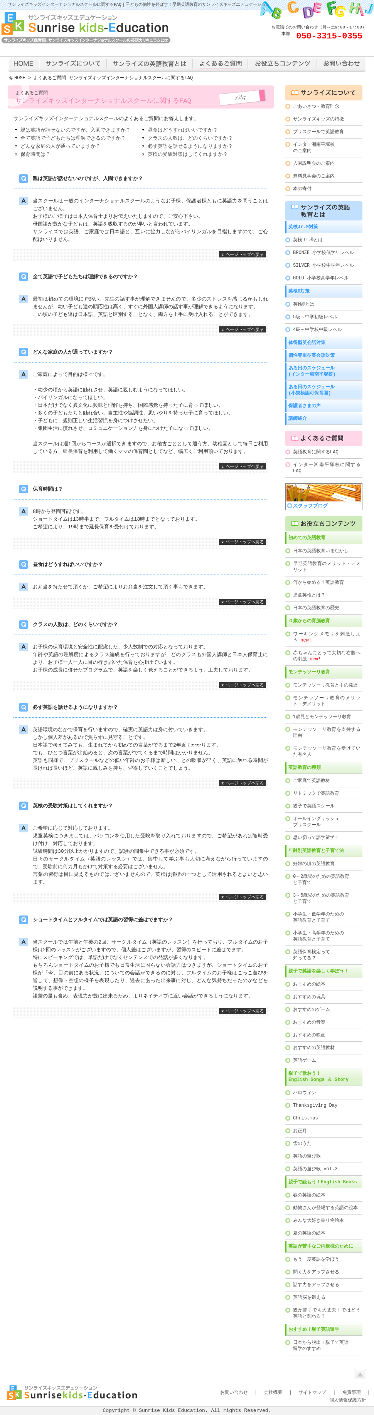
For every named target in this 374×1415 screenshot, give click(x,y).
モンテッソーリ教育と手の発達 (325, 685)
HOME (19, 78)
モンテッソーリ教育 (309, 672)
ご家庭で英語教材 (311, 780)
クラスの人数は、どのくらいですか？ (190, 138)
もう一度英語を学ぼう (316, 1259)
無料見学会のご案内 (314, 176)
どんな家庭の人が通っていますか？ (60, 147)
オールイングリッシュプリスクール (316, 821)
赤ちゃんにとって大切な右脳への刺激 (327, 656)
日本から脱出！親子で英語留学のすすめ (321, 1345)
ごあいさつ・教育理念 (316, 106)
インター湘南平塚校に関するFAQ (327, 467)
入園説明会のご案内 (314, 163)
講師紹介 (297, 418)
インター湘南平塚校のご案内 (314, 147)
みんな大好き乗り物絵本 (318, 1220)
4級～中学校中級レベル (317, 329)
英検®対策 (299, 291)
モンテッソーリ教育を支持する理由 (327, 732)
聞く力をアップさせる (316, 1272)
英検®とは (303, 304)
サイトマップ (312, 1392)
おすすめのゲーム (311, 1009)
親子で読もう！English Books (322, 1182)
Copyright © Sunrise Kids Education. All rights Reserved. (187, 1410)
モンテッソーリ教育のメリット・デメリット (327, 701)
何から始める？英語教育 (318, 582)
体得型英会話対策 (306, 342)
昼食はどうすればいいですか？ (183, 130)
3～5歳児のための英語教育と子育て (321, 898)
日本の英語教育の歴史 (316, 608)
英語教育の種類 (304, 767)
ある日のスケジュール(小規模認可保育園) (311, 390)
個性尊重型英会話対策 (311, 355)
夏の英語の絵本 (309, 1233)
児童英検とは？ (309, 595)
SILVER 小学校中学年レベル (323, 265)
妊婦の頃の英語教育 (314, 863)
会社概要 (273, 1392)
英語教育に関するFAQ (316, 452)
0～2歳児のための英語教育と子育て (321, 879)
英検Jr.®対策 (303, 227)
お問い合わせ (234, 1392)
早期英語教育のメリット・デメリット (327, 566)
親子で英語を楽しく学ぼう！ (318, 971)
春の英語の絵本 (309, 1195)
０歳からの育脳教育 (309, 621)
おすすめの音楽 (309, 1022)
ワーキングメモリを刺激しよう (327, 637)
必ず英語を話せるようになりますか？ (190, 147)
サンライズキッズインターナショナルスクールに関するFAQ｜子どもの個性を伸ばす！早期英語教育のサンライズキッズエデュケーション (139, 5)
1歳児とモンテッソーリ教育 (322, 716)
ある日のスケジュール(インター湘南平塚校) (311, 371)
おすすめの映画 (309, 1035)
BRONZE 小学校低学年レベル (323, 252)
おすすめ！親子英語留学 (313, 1329)
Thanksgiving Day (315, 1105)
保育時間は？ (35, 155)
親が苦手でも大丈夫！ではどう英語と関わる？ (327, 1313)
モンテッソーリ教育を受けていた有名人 (327, 751)
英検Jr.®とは (308, 240)
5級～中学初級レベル (315, 317)
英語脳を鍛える (309, 1297)
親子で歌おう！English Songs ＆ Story (318, 1076)
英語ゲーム (304, 1060)
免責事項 (351, 1392)
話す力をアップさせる (316, 1284)
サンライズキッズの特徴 (318, 119)
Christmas (305, 1118)
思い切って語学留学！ (316, 837)
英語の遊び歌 (307, 1156)
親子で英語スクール (314, 806)
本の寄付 (302, 188)
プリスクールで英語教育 (318, 132)
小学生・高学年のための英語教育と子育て (318, 936)
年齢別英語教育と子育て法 (316, 850)
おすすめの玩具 (309, 997)
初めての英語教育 (306, 538)
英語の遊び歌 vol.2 (315, 1169)
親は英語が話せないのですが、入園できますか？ (75, 130)
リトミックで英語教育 (316, 793)
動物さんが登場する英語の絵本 (325, 1208)
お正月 (300, 1131)
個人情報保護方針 (347, 1400)
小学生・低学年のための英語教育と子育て (318, 917)
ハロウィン (304, 1092)
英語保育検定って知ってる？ (311, 955)
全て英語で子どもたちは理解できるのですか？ (73, 138)
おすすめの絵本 (309, 984)
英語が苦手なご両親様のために (320, 1246)
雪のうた (302, 1143)
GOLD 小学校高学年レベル (321, 278)
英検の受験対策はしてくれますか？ (188, 155)
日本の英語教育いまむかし (321, 551)
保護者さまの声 (304, 406)
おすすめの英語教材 (314, 1047)
